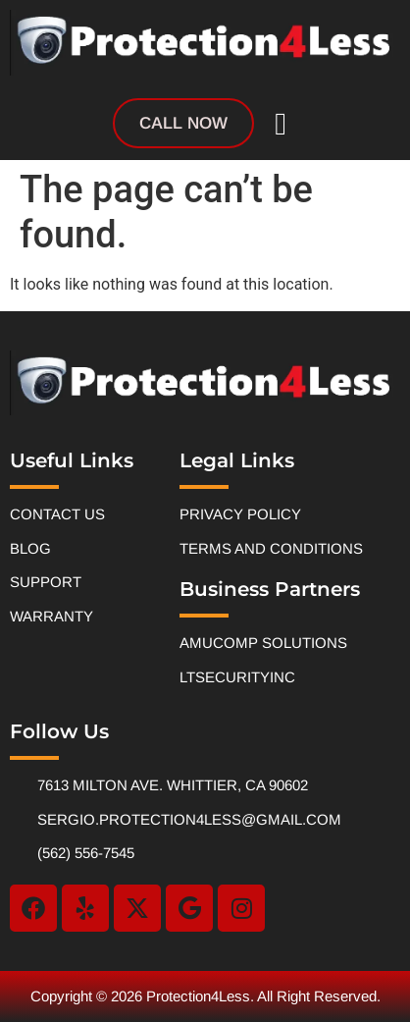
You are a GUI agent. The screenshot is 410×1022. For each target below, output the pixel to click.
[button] (280, 123)
